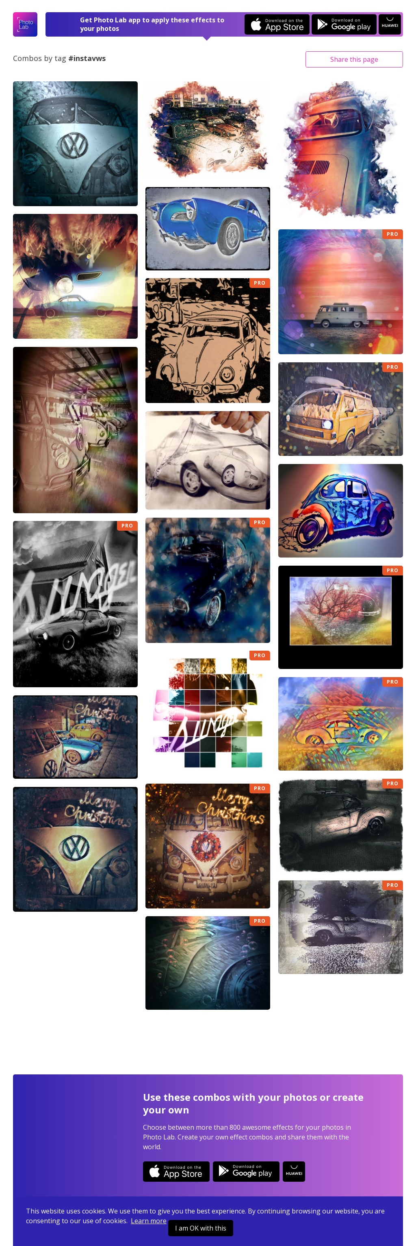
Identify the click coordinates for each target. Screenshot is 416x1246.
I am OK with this (200, 1228)
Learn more (149, 1220)
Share (354, 59)
